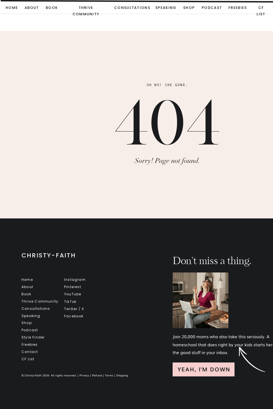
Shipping (122, 375)
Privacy (84, 375)
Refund (97, 375)
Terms (109, 375)
